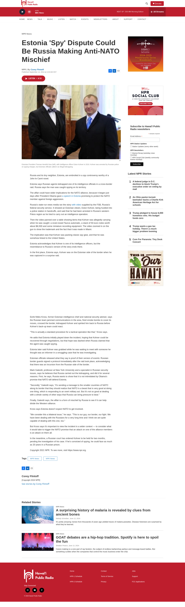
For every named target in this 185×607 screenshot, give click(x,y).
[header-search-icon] (148, 6)
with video (76, 210)
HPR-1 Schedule (76, 582)
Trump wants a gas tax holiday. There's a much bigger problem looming (145, 234)
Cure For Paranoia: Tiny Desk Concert (147, 246)
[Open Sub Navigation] (34, 24)
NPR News (27, 39)
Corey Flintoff (37, 75)
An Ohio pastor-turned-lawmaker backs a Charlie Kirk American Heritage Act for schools (148, 206)
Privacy (103, 587)
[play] (22, 17)
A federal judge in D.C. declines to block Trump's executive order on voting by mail (147, 191)
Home (22, 24)
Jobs (134, 576)
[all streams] (157, 17)
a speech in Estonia (71, 201)
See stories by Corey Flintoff (35, 489)
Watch (73, 24)
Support (135, 582)
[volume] (29, 17)
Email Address (136, 141)
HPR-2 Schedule (76, 587)
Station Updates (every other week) (145, 152)
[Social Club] (145, 105)
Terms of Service (107, 582)
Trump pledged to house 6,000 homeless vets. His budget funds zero (148, 221)
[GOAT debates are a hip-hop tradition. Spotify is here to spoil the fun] (38, 547)
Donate (159, 6)
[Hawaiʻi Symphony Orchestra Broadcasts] (145, 59)
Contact (104, 576)
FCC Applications (138, 587)
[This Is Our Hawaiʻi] (145, 273)
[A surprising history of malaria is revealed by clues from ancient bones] (38, 520)
